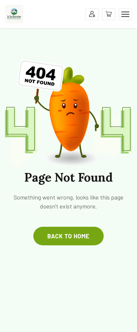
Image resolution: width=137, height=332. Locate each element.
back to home (68, 236)
